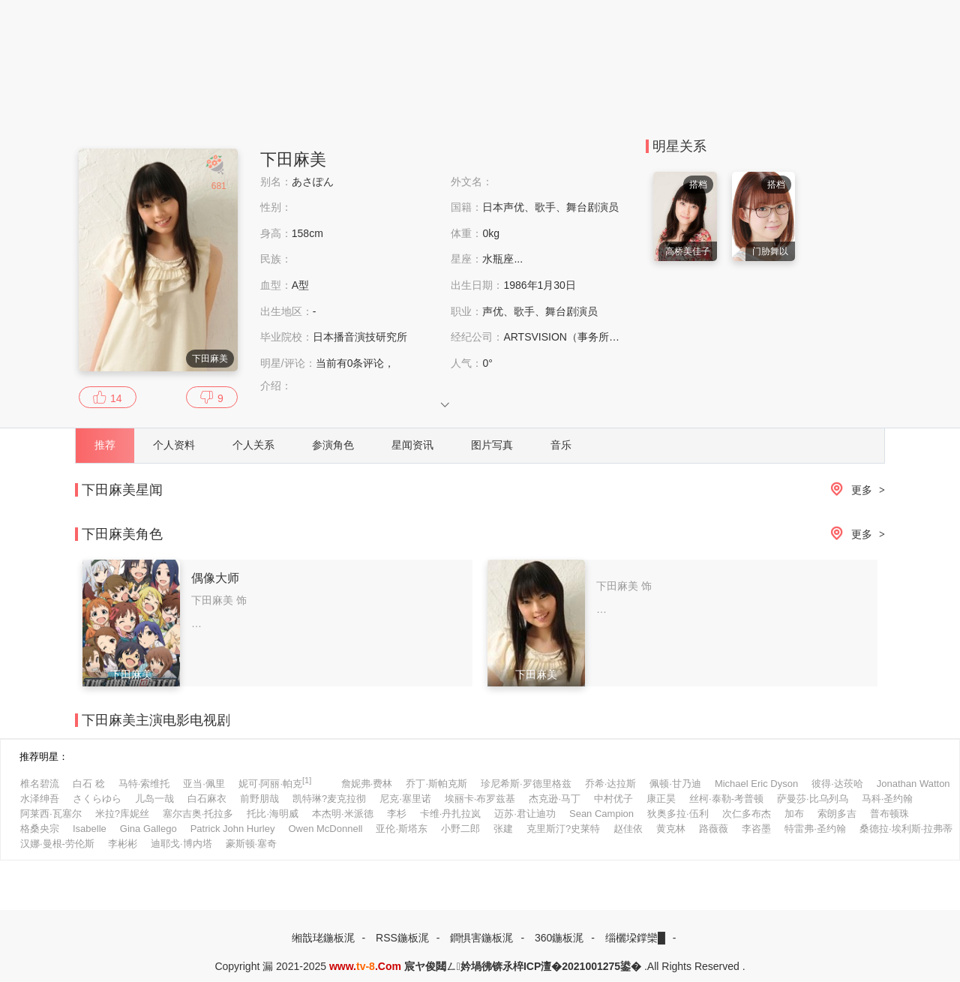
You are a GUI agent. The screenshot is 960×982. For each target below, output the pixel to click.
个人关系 (253, 445)
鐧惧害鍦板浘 (481, 938)
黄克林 (671, 828)
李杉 (396, 813)
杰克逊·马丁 (554, 798)
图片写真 (492, 445)
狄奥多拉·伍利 (678, 813)
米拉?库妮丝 (122, 813)
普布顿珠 (889, 813)
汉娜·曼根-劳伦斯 (57, 843)
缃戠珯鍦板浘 (323, 938)
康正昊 (661, 798)
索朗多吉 (837, 813)
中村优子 (613, 798)
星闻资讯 (413, 445)
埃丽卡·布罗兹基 (480, 798)
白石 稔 (89, 783)
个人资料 (174, 445)
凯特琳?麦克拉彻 (329, 798)
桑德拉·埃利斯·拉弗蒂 (906, 828)
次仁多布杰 (746, 813)
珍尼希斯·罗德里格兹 (526, 783)
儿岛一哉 (154, 798)
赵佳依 (628, 828)
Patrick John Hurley (232, 828)
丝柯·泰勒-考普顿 (726, 798)
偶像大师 (215, 578)
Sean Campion (601, 813)
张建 (503, 828)
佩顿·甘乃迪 (675, 783)
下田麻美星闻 (122, 489)
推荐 (105, 445)
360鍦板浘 (559, 938)
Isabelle (89, 828)
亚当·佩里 (204, 783)
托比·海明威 (272, 813)
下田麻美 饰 (219, 600)
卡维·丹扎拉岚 (451, 813)
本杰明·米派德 (343, 813)
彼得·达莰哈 (837, 783)
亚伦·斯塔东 (402, 828)
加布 (794, 813)
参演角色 (333, 445)
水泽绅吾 (39, 798)
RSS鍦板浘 (402, 938)
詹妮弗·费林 (367, 783)
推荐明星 (39, 756)
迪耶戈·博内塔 (181, 843)
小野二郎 (460, 828)
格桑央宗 (39, 828)
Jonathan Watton (913, 783)
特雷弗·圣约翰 (815, 828)
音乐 (561, 445)
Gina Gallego (148, 828)
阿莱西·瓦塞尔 (51, 813)
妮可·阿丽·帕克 (274, 782)
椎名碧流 (39, 783)
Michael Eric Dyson (756, 783)
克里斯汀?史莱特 (563, 828)
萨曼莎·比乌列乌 (812, 798)
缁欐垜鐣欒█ (635, 938)
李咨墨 (756, 828)
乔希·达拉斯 (611, 783)
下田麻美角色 (122, 534)
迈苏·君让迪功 (525, 813)
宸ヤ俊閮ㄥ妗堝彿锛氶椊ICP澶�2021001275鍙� (522, 966)
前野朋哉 (259, 798)
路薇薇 (713, 828)
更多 (855, 490)
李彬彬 (122, 843)
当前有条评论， (355, 363)
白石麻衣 (207, 798)
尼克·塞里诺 (405, 798)
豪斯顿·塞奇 (252, 843)
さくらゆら (97, 798)
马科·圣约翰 (888, 798)
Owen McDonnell (325, 828)
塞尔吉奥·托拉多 (198, 813)
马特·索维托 (144, 783)
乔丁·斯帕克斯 (436, 783)
